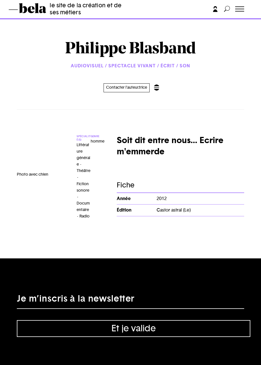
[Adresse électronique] (130, 300)
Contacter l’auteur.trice (126, 87)
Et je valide (133, 328)
